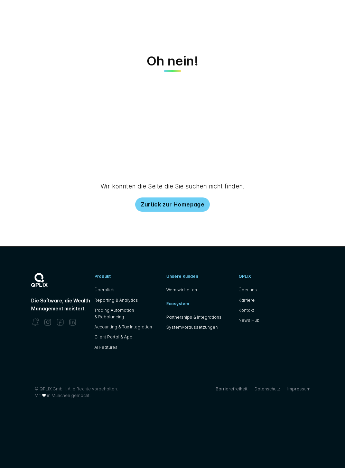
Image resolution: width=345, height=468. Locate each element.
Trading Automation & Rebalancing (114, 313)
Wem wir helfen (181, 289)
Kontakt (246, 310)
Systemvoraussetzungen (192, 327)
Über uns (248, 289)
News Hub (249, 320)
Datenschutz (267, 388)
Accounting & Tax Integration (123, 326)
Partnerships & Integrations (194, 317)
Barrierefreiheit (232, 388)
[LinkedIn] (72, 322)
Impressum (298, 388)
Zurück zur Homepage (173, 204)
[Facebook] (60, 322)
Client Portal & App (113, 336)
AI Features (106, 347)
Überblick (104, 289)
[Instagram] (48, 322)
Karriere (247, 300)
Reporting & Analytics (116, 300)
